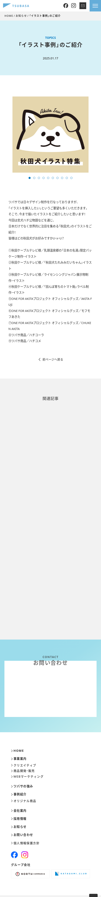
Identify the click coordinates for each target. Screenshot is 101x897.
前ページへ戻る (50, 359)
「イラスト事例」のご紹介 (45, 16)
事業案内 (19, 758)
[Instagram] (73, 5)
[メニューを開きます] (95, 5)
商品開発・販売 (23, 770)
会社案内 (19, 810)
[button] (30, 178)
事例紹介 (19, 794)
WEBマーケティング (27, 776)
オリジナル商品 (23, 800)
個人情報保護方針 (25, 843)
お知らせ (21, 16)
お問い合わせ (22, 834)
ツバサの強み (22, 786)
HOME (8, 16)
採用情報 (19, 818)
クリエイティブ (23, 765)
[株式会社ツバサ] (16, 5)
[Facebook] (65, 5)
